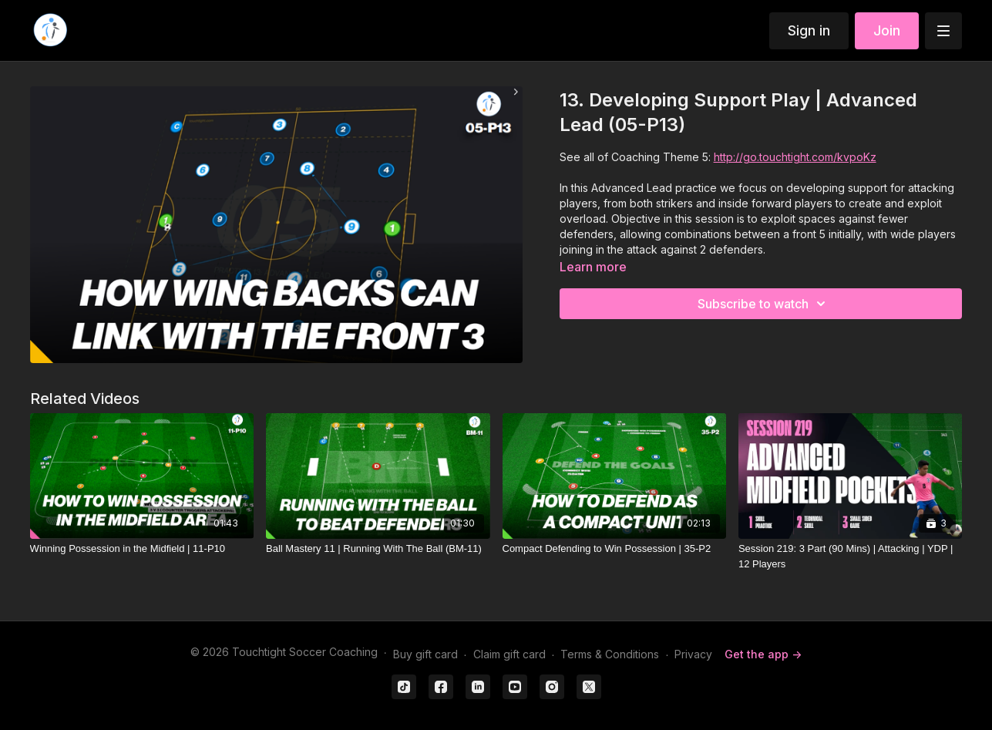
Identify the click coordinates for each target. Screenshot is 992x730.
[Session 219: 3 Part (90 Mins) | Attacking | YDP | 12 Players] (850, 556)
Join (886, 30)
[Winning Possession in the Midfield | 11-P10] (142, 549)
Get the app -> (763, 654)
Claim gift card (509, 654)
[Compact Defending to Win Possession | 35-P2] (614, 549)
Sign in (809, 30)
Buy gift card (425, 654)
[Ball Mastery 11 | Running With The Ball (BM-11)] (377, 549)
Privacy (693, 654)
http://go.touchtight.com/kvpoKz (795, 156)
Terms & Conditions (609, 654)
